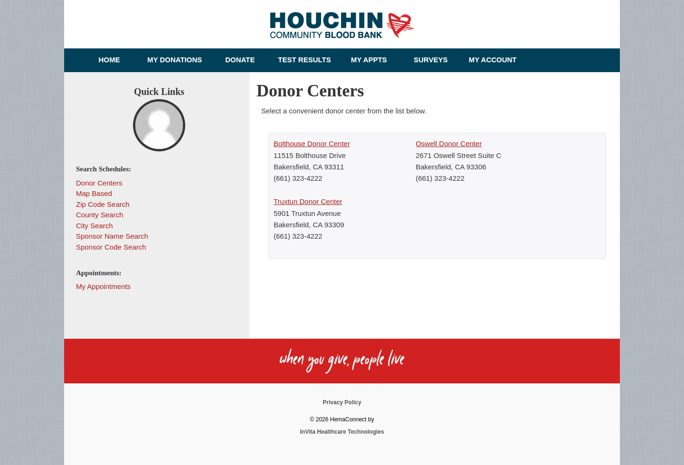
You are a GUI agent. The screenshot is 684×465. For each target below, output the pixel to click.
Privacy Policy (342, 402)
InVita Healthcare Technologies (342, 431)
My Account (493, 60)
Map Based (94, 193)
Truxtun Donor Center (308, 201)
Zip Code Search (103, 204)
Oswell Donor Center (449, 144)
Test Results (304, 60)
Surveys (430, 60)
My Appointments (103, 286)
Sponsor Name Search (112, 236)
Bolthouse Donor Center (312, 144)
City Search (94, 226)
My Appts (369, 60)
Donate (240, 60)
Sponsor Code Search (111, 247)
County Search (99, 215)
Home (109, 60)
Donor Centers (99, 183)
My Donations (174, 60)
